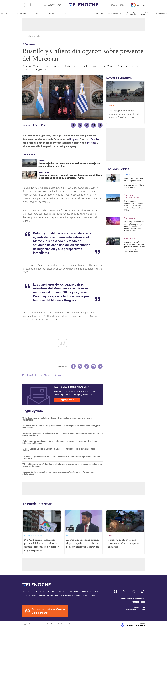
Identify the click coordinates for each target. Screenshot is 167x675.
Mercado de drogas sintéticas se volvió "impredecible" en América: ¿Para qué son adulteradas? (58, 473)
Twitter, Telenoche (124, 591)
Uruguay (73, 139)
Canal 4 (83, 14)
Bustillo (95, 139)
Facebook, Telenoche (115, 591)
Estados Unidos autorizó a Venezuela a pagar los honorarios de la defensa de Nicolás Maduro (59, 450)
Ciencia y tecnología (130, 13)
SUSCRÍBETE (67, 400)
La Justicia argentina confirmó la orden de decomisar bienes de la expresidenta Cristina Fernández (61, 457)
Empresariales (89, 595)
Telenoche (27, 36)
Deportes (68, 14)
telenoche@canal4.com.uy (133, 598)
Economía (21, 14)
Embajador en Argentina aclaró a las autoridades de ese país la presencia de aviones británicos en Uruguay (59, 442)
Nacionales (5, 14)
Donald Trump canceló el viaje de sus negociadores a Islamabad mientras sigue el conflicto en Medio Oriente (62, 434)
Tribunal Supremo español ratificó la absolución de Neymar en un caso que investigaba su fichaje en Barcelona (62, 465)
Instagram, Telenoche (133, 591)
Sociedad (37, 14)
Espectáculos (114, 14)
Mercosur (92, 142)
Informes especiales (145, 13)
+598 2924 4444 (138, 602)
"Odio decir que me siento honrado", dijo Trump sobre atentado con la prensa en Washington (57, 419)
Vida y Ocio (99, 14)
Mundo (52, 14)
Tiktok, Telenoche (142, 591)
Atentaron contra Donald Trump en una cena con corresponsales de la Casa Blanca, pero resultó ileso (61, 426)
